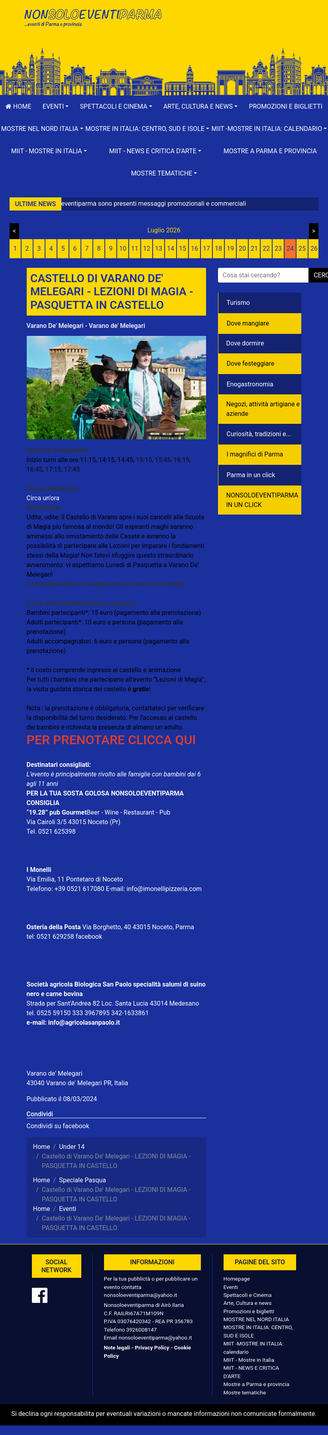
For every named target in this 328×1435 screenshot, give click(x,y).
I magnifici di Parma (255, 454)
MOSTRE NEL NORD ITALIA (256, 1319)
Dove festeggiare (251, 363)
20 (242, 248)
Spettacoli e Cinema (248, 1295)
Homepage (237, 1278)
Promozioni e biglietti (249, 1311)
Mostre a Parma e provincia (270, 151)
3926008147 (141, 1329)
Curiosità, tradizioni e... (259, 434)
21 (254, 248)
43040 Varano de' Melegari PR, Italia (77, 1083)
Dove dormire (245, 343)
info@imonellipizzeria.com (164, 889)
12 (146, 248)
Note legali (117, 1347)
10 (122, 248)
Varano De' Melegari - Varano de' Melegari (86, 326)
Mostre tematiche (245, 1392)
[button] (56, 107)
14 (170, 248)
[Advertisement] (236, 32)
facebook (89, 936)
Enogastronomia (250, 384)
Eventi (231, 1287)
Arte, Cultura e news (248, 1303)
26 (314, 248)
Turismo (238, 302)
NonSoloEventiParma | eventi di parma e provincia (92, 22)
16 (194, 248)
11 (134, 248)
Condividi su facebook (58, 1126)
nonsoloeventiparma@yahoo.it (140, 1295)
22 (266, 248)
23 (278, 248)
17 (206, 248)
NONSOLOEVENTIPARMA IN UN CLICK (262, 500)
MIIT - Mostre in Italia (249, 1360)
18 (218, 248)
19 (230, 248)
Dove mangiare (248, 323)
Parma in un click (251, 475)
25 (302, 248)
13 (158, 248)
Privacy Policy (152, 1347)
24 (290, 248)
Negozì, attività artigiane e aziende (263, 408)
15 (182, 248)
